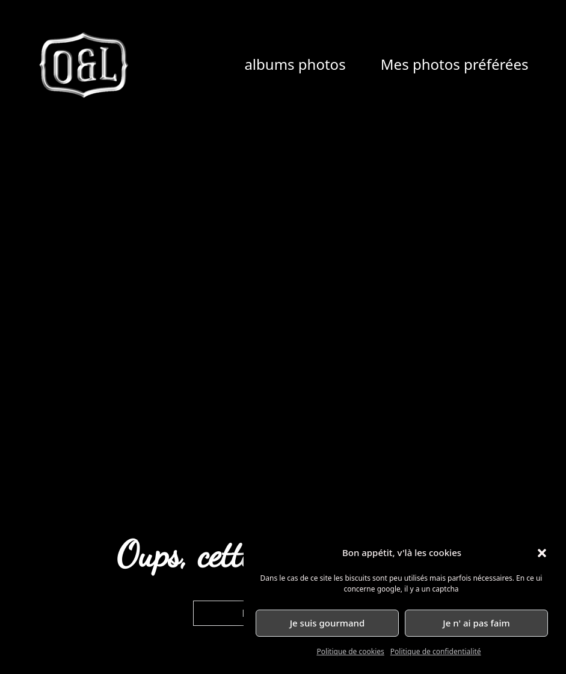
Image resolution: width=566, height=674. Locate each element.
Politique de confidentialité (435, 651)
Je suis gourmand (327, 623)
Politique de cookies (350, 651)
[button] (542, 553)
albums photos (294, 64)
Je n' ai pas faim (476, 623)
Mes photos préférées (455, 64)
